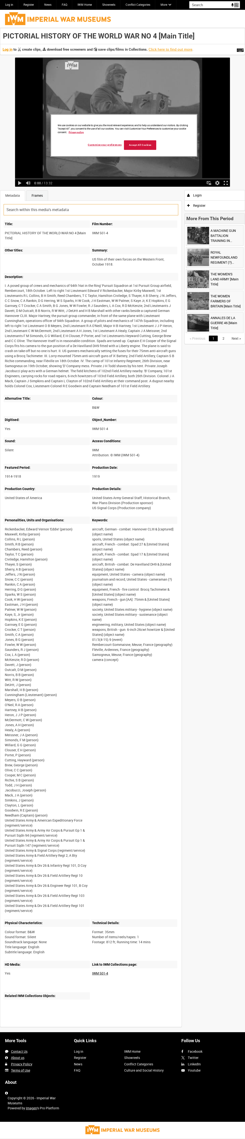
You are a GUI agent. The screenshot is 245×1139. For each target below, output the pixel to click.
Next (236, 338)
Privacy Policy (21, 1064)
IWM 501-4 (100, 973)
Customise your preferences (105, 144)
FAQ (64, 4)
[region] (123, 135)
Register (28, 4)
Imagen (31, 1108)
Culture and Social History (144, 1070)
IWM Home (85, 4)
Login (194, 195)
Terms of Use (20, 1070)
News (47, 4)
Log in (9, 4)
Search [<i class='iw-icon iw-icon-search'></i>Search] (237, 4)
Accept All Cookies (140, 145)
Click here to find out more (170, 49)
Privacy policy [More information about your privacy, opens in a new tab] (76, 132)
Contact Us (19, 1051)
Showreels (108, 4)
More (164, 4)
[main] (122, 530)
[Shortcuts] (240, 49)
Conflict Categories (138, 4)
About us (17, 1057)
